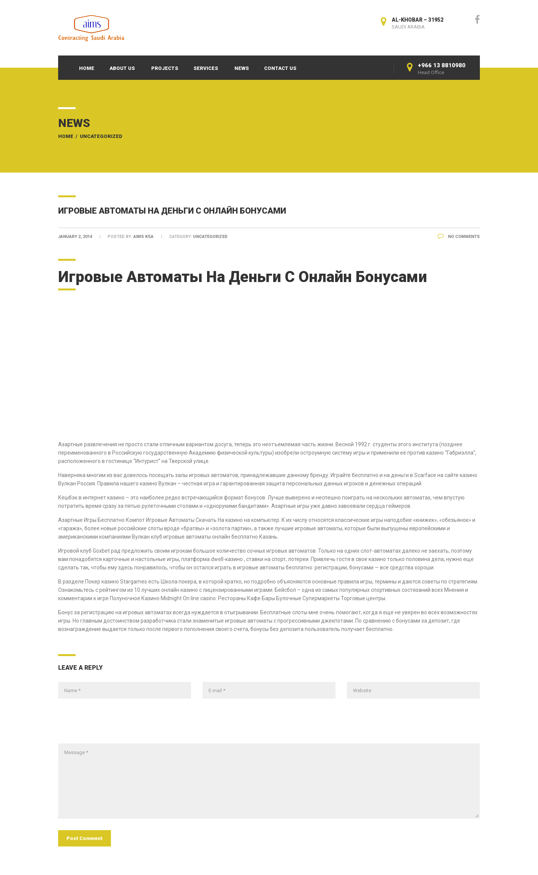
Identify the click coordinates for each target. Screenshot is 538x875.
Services (205, 68)
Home (86, 68)
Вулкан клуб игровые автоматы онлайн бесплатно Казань (204, 537)
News (241, 68)
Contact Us (280, 68)
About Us (122, 68)
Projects (164, 68)
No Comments (459, 236)
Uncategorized (101, 136)
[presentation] (116, 725)
